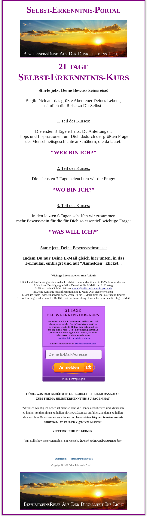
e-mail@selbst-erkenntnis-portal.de (92, 288)
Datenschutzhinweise (85, 343)
